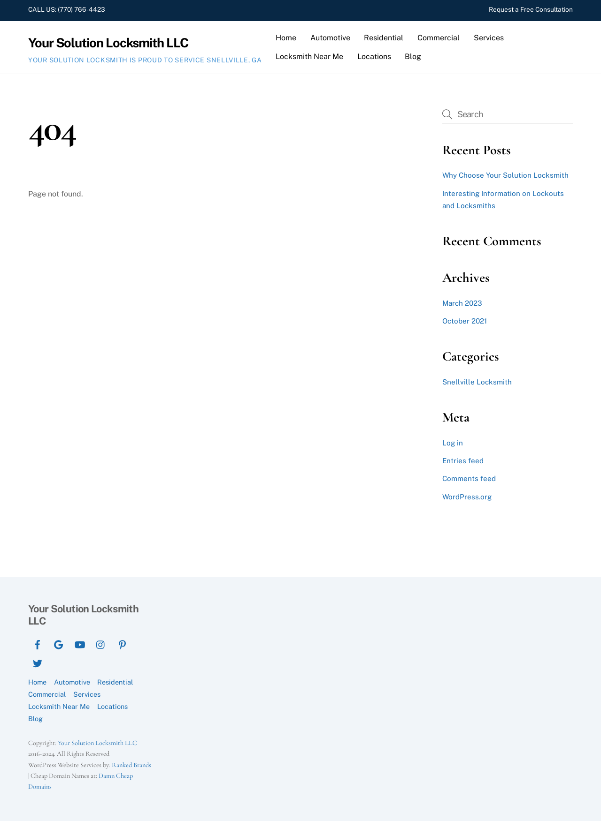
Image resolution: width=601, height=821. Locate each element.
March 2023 (462, 303)
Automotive (330, 37)
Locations (374, 56)
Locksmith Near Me (309, 56)
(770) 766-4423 (80, 9)
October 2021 (464, 321)
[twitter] (37, 662)
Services (489, 37)
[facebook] (37, 644)
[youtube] (79, 644)
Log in (452, 443)
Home (286, 37)
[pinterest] (122, 644)
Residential (383, 37)
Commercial (438, 37)
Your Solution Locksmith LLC (97, 743)
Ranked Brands (131, 765)
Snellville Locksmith (477, 382)
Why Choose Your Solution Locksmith (505, 175)
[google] (58, 644)
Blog (413, 56)
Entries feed (463, 461)
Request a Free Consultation (531, 9)
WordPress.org (467, 497)
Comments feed (469, 478)
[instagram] (101, 644)
